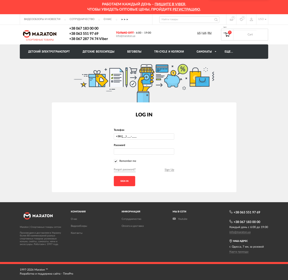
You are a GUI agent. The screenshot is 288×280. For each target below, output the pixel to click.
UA (204, 33)
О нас (108, 19)
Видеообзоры (79, 226)
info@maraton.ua (125, 36)
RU (210, 33)
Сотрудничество (82, 19)
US (199, 33)
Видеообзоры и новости (42, 19)
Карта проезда (238, 251)
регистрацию (186, 9)
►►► (125, 19)
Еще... (229, 51)
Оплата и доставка (133, 226)
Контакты (76, 233)
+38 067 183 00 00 (83, 28)
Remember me (125, 161)
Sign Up (169, 169)
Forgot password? (125, 169)
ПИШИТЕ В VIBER (170, 4)
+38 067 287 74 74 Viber (88, 39)
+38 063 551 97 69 (83, 34)
